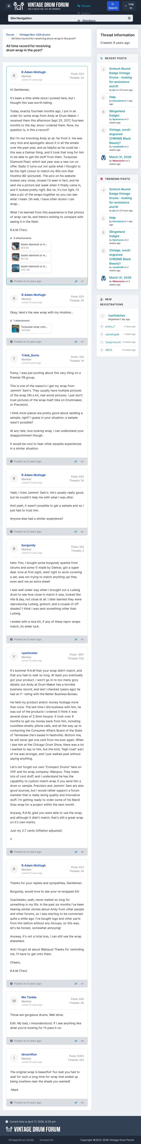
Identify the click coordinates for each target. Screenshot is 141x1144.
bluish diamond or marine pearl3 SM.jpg (45, 266)
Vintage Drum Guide (21, 1139)
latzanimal (118, 100)
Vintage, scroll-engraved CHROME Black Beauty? (120, 136)
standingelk (112, 334)
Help (112, 97)
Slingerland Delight (117, 113)
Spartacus (118, 119)
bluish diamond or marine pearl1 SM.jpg (44, 244)
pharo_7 (110, 326)
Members (86, 20)
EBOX (108, 349)
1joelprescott (113, 342)
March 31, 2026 (120, 157)
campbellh (118, 146)
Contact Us (46, 1139)
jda (114, 90)
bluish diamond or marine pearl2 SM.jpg (44, 255)
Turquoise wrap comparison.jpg (40, 326)
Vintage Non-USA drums (34, 34)
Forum (84, 6)
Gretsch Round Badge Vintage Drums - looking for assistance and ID (120, 77)
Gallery (84, 13)
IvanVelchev (116, 315)
